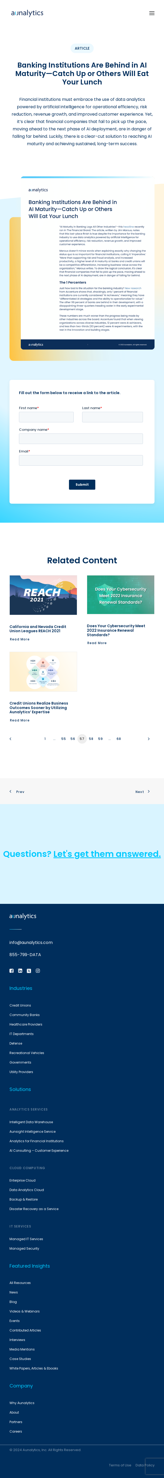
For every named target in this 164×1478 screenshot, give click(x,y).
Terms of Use (120, 1465)
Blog (13, 1302)
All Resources (20, 1283)
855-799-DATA (25, 955)
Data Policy (145, 1465)
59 (100, 738)
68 (119, 738)
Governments (20, 1062)
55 (63, 738)
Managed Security (24, 1248)
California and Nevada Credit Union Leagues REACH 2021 (37, 629)
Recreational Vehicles (26, 1053)
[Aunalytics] (27, 13)
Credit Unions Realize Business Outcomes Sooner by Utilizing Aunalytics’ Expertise (38, 708)
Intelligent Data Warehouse (31, 1122)
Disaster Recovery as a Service (33, 1209)
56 (73, 738)
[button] (152, 13)
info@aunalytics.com (31, 942)
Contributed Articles (25, 1330)
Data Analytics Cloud (26, 1190)
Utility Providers (21, 1072)
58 (91, 738)
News (13, 1292)
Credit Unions (20, 1005)
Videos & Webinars (24, 1311)
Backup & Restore (23, 1199)
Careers (15, 1431)
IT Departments (21, 1034)
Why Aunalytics (21, 1403)
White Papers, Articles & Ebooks (33, 1368)
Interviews (17, 1340)
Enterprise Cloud (22, 1180)
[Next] (147, 740)
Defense (15, 1043)
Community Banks (24, 1015)
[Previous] (16, 740)
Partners (15, 1422)
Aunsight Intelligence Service (32, 1131)
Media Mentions (22, 1349)
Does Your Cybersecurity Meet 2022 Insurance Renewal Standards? (116, 630)
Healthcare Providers (25, 1024)
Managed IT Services (26, 1239)
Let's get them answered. (107, 854)
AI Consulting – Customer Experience (38, 1150)
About (14, 1412)
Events (14, 1321)
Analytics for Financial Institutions (36, 1141)
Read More (20, 639)
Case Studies (20, 1359)
